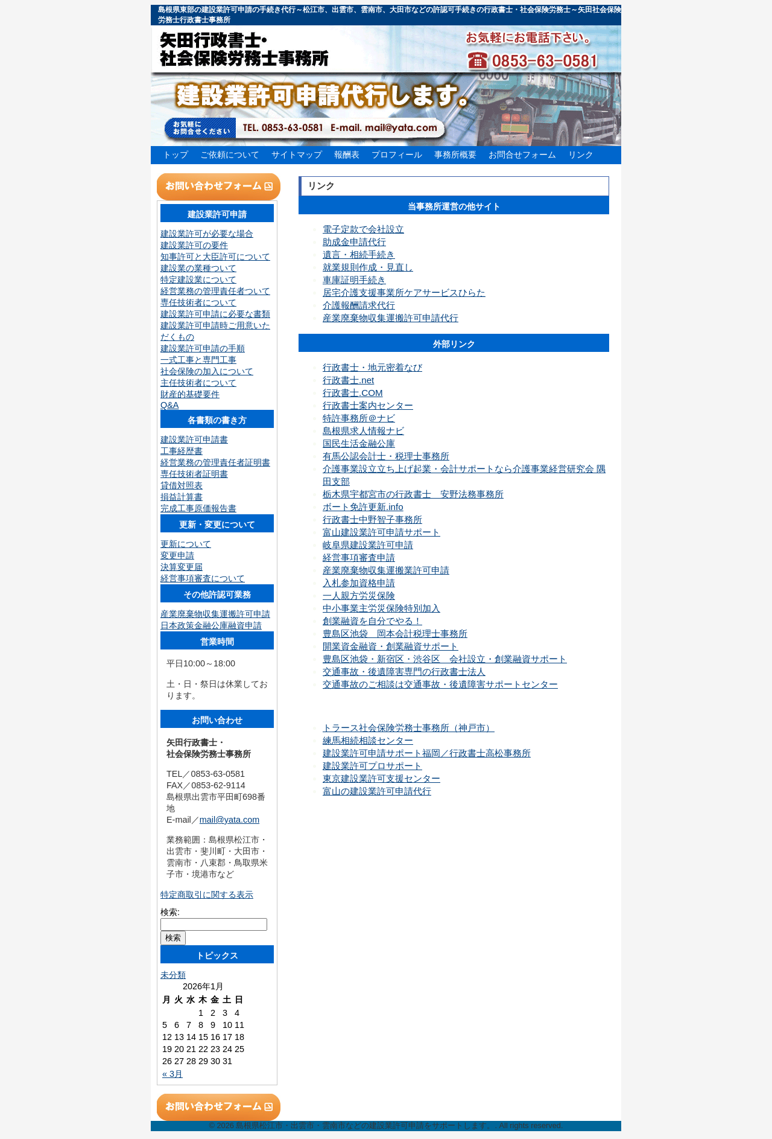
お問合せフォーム (522, 154)
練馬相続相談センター (368, 740)
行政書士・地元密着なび (372, 367)
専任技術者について (198, 302)
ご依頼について (229, 154)
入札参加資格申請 (359, 583)
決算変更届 (181, 567)
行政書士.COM (353, 393)
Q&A (169, 405)
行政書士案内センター (368, 405)
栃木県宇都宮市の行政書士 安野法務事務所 (413, 494)
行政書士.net (348, 380)
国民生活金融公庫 (359, 443)
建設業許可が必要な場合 (206, 233)
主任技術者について (198, 383)
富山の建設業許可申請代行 (377, 791)
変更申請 (177, 555)
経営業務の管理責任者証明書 (215, 462)
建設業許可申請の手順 (202, 348)
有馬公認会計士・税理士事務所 (386, 456)
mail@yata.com (229, 820)
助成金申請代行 (354, 242)
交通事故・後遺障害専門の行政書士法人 (404, 671)
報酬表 (346, 154)
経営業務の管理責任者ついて (215, 291)
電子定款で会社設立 (363, 229)
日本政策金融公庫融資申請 (211, 625)
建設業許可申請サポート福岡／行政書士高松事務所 (427, 753)
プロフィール (397, 154)
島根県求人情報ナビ (363, 431)
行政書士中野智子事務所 (372, 519)
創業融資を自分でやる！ (372, 621)
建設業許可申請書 (194, 439)
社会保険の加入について (206, 371)
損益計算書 (181, 497)
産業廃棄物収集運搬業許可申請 (386, 570)
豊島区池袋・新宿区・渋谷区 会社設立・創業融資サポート (445, 659)
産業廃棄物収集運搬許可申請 (215, 614)
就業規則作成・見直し (368, 267)
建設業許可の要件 (194, 245)
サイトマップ (296, 154)
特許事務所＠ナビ (359, 418)
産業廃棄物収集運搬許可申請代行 (390, 318)
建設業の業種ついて (198, 268)
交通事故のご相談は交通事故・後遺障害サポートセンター (440, 684)
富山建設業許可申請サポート (381, 532)
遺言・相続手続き (359, 254)
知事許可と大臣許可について (215, 256)
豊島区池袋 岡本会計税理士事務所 (395, 633)
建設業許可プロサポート (372, 766)
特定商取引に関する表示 (206, 894)
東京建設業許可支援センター (381, 778)
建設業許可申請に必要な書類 (215, 314)
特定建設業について (198, 279)
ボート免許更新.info (363, 507)
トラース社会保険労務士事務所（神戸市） (409, 728)
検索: (170, 912)
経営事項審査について (202, 578)
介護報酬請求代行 (359, 305)
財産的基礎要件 (190, 394)
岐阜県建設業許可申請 (368, 545)
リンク (580, 154)
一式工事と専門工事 (198, 360)
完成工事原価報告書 (198, 508)
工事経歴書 (181, 451)
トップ (175, 154)
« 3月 (172, 1074)
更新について (185, 544)
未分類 (173, 975)
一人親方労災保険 (359, 595)
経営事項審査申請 (359, 557)
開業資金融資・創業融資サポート (390, 646)
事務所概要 (455, 154)
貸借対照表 (181, 485)
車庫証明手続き (354, 280)
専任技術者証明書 (194, 474)
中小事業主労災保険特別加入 (381, 608)
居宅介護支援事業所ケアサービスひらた (404, 292)
